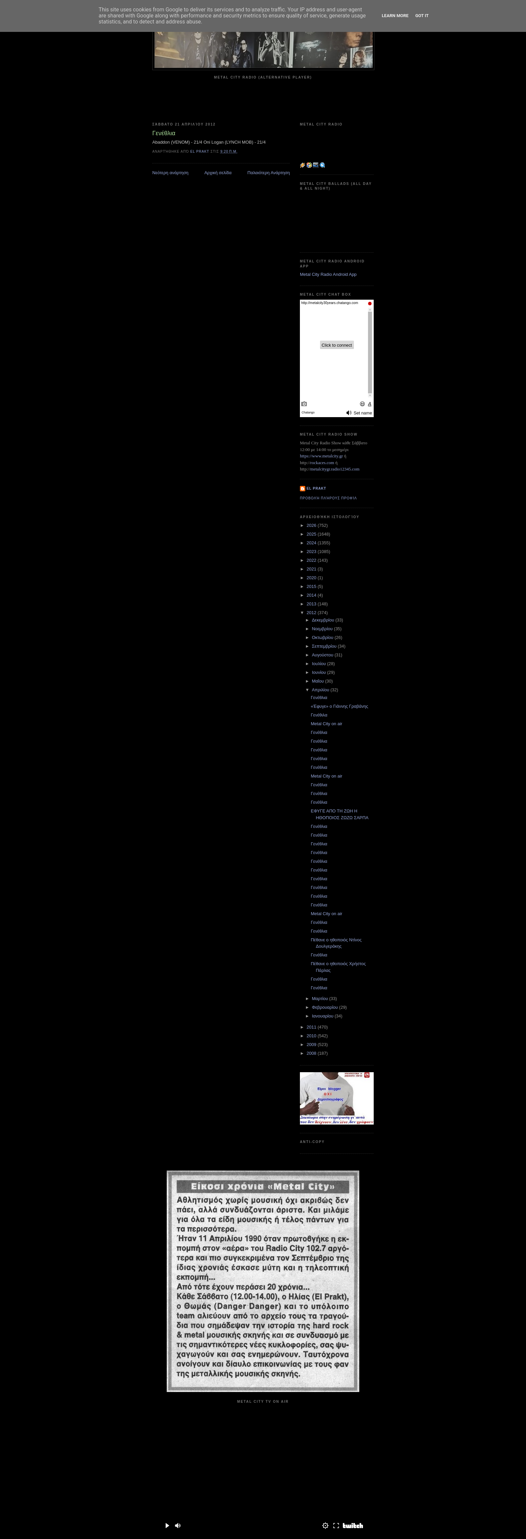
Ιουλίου (319, 663)
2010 (312, 1035)
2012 (312, 612)
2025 (312, 534)
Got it (422, 15)
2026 (312, 525)
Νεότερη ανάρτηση (170, 172)
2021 (312, 569)
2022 (312, 560)
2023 (312, 551)
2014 (312, 595)
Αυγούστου (323, 654)
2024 (312, 542)
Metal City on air (326, 723)
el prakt (316, 488)
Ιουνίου (319, 672)
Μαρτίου (320, 998)
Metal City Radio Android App (328, 274)
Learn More (395, 15)
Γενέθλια (319, 697)
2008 (312, 1053)
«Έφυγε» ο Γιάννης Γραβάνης (339, 706)
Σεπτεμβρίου (325, 646)
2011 (312, 1027)
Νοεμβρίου (323, 628)
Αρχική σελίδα (217, 172)
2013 (312, 603)
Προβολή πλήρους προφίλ (328, 498)
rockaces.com (322, 462)
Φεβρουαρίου (325, 1007)
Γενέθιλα (319, 714)
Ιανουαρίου (323, 1016)
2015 (312, 586)
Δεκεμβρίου (323, 620)
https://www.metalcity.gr (321, 455)
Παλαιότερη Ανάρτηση (269, 172)
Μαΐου (318, 681)
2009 (312, 1044)
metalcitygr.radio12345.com (335, 468)
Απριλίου (321, 689)
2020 (312, 577)
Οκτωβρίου (323, 637)
